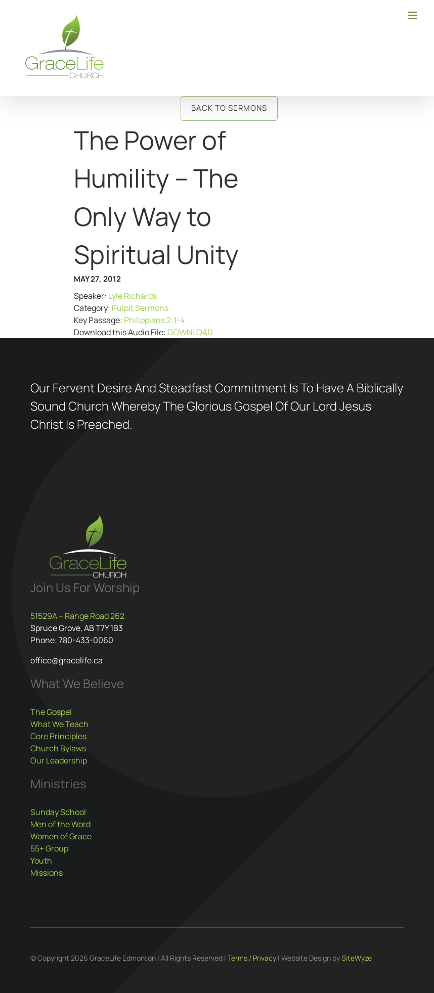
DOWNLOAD (190, 332)
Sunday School (58, 812)
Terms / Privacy (252, 958)
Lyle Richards (132, 295)
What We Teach (59, 724)
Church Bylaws (58, 748)
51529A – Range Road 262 (77, 615)
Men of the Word (60, 824)
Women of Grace (61, 836)
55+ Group (49, 848)
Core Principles (58, 736)
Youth (41, 860)
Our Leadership (58, 760)
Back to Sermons (229, 108)
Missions (46, 872)
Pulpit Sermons (140, 307)
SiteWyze (356, 958)
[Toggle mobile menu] (413, 15)
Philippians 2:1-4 (154, 320)
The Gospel (51, 711)
